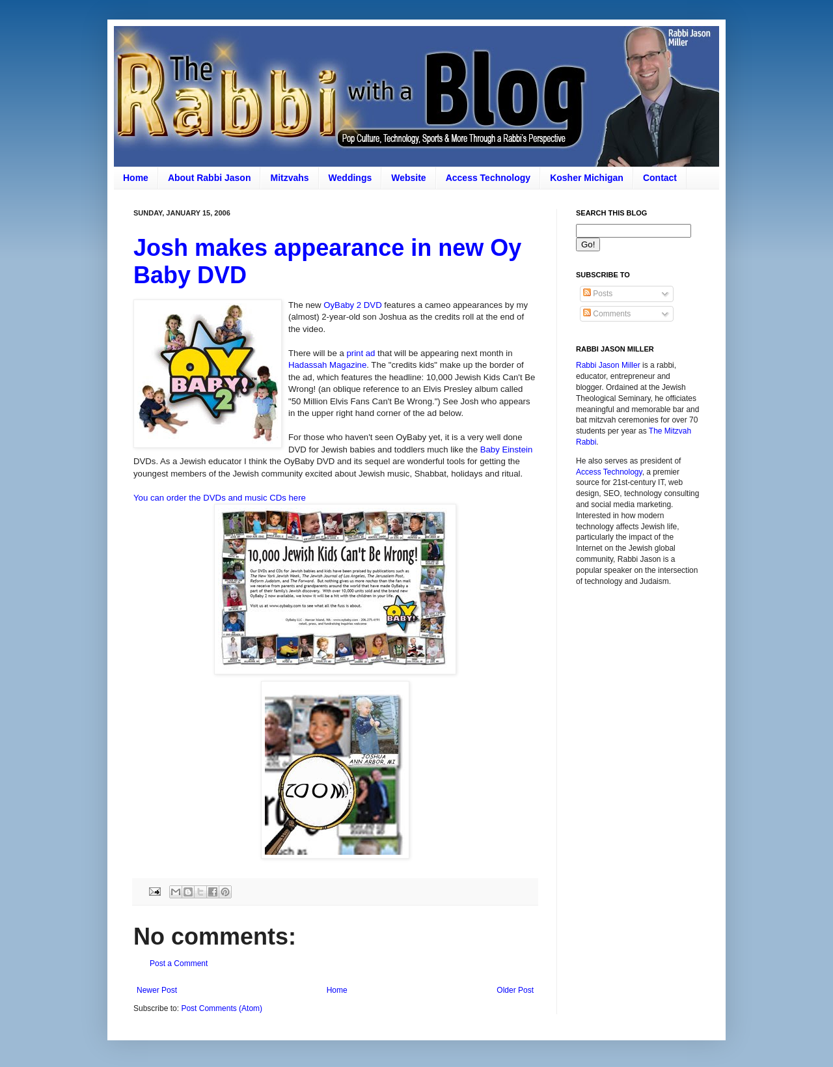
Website (408, 178)
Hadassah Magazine (327, 365)
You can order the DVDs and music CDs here (219, 498)
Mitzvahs (289, 178)
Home (135, 178)
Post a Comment (179, 963)
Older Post (515, 990)
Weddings (350, 178)
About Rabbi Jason (209, 178)
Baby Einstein (506, 449)
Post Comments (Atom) (221, 1008)
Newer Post (157, 990)
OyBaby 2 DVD (352, 305)
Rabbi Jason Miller (608, 365)
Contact (660, 178)
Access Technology (488, 178)
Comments (607, 313)
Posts (597, 293)
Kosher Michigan (586, 178)
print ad (360, 353)
